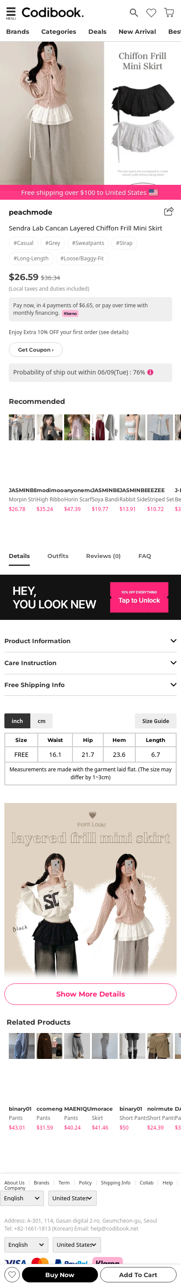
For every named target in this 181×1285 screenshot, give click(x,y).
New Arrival (137, 32)
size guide (155, 721)
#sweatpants (88, 243)
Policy (85, 1183)
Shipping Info (115, 1183)
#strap (124, 243)
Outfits (58, 555)
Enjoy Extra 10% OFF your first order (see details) (68, 332)
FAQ (144, 555)
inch (17, 721)
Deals (97, 32)
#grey (52, 243)
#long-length (31, 258)
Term (64, 1183)
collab (146, 1183)
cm (42, 721)
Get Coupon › (36, 349)
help (168, 1183)
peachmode (30, 212)
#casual (23, 243)
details (19, 555)
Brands (17, 32)
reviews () (103, 555)
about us (14, 1183)
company (14, 1188)
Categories (58, 32)
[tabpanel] (18, 464)
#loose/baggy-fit (82, 258)
